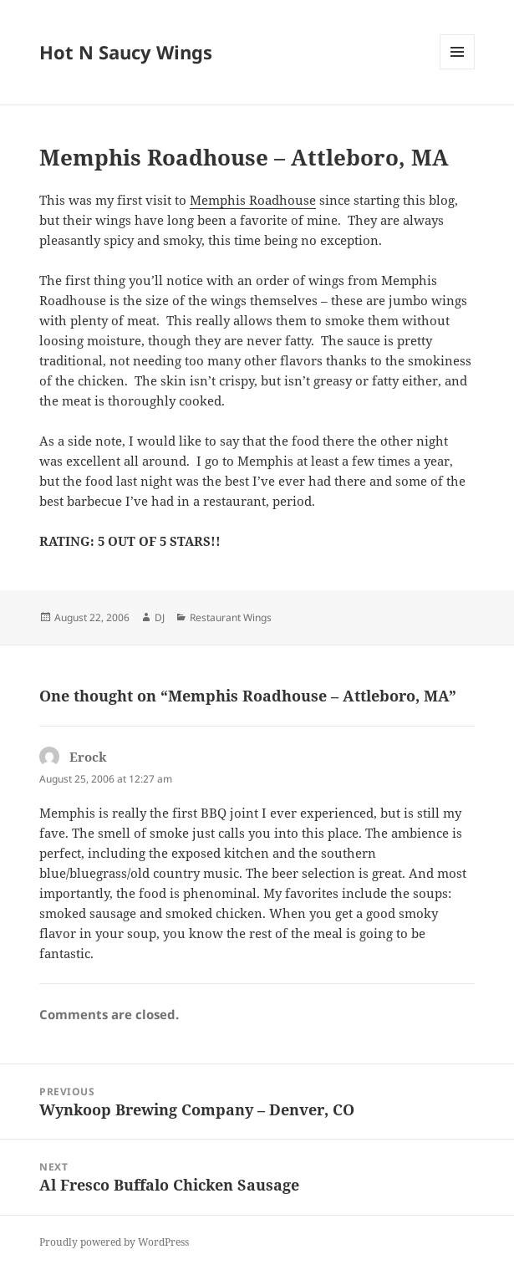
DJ (160, 617)
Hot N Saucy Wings (125, 51)
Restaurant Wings (231, 617)
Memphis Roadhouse (253, 199)
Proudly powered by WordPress (114, 1242)
